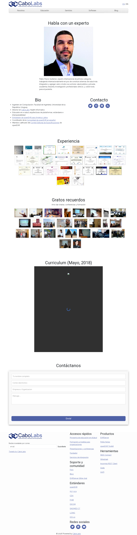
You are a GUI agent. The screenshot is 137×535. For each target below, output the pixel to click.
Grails (102, 468)
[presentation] (25, 410)
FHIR (72, 500)
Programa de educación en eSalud (83, 438)
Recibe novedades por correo (19, 443)
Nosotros (21, 11)
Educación (44, 11)
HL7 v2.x (73, 491)
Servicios (68, 11)
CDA (71, 496)
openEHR (73, 487)
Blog (116, 11)
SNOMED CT (75, 509)
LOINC (72, 513)
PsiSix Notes (105, 442)
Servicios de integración (79, 457)
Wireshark (104, 459)
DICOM (73, 504)
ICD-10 (72, 517)
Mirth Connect (105, 455)
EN (123, 4)
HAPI (102, 472)
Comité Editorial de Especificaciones (45, 123)
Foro (71, 470)
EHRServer (104, 438)
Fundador (73, 453)
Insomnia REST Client (108, 464)
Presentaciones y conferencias (82, 449)
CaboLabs (25, 110)
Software (92, 11)
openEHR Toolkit (107, 446)
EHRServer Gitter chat (78, 478)
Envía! (68, 418)
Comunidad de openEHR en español (41, 120)
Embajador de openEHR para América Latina (30, 118)
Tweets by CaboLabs (17, 452)
